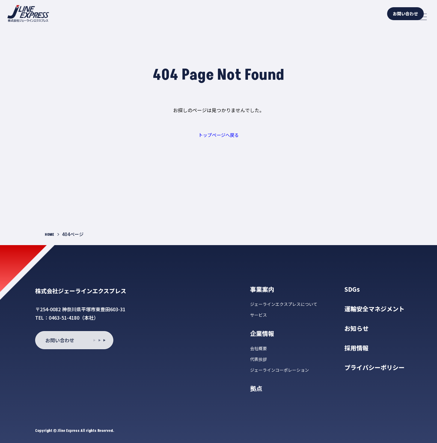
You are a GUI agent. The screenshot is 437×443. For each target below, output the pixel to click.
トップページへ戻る (218, 134)
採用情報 (356, 347)
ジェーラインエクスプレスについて (283, 304)
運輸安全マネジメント (374, 308)
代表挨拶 (258, 359)
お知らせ (356, 328)
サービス (258, 315)
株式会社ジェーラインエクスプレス (95, 290)
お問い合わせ (380, 17)
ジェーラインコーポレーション (279, 370)
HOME (50, 234)
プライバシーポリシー (374, 367)
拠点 (256, 388)
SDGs (352, 289)
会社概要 (258, 348)
